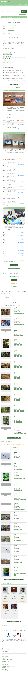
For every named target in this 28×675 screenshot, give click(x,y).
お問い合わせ (5, 664)
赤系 (17, 324)
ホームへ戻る (4, 625)
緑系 (24, 433)
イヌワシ (16, 545)
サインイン (14, 279)
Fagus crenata (10, 28)
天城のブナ (16, 350)
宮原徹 (9, 33)
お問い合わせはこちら (9, 62)
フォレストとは (5, 649)
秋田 (21, 335)
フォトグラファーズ (6, 651)
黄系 (17, 313)
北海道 (19, 469)
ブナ (9, 26)
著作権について (9, 22)
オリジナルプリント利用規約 (14, 87)
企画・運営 (4, 669)
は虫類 (17, 540)
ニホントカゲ (16, 534)
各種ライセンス (5, 667)
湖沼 (24, 509)
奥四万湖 (16, 567)
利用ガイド (4, 655)
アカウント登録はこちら (21, 4)
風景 (15, 313)
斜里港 (15, 493)
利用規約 (4, 658)
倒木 (15, 361)
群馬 (9, 31)
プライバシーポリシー (7, 659)
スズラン (16, 463)
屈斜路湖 (16, 503)
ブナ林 (15, 307)
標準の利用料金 (5, 656)
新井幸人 (19, 322)
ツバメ (15, 452)
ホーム (3, 648)
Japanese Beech (11, 30)
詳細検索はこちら (23, 14)
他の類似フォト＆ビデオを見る (14, 437)
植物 (7, 54)
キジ (15, 512)
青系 (20, 573)
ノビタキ (16, 484)
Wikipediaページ (7, 56)
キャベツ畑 (16, 472)
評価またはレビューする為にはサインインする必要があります (13, 291)
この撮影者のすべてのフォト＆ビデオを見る (14, 579)
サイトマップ (5, 670)
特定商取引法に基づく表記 (7, 666)
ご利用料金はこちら (14, 276)
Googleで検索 (6, 58)
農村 (21, 478)
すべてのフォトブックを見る (14, 621)
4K (18, 335)
